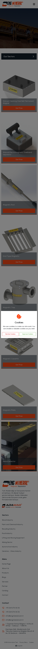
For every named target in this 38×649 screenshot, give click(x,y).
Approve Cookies (27, 334)
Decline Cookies (10, 334)
